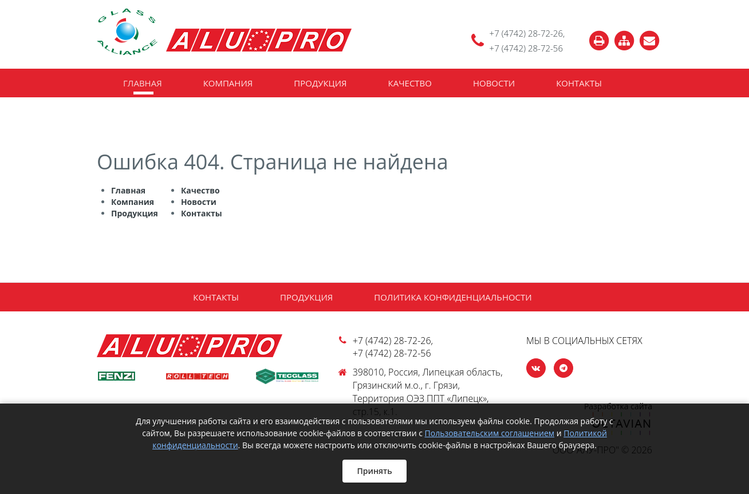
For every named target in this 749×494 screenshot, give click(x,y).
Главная (142, 83)
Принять (374, 470)
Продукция (320, 83)
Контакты (579, 83)
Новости (494, 83)
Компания (228, 83)
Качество (410, 83)
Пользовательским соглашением (490, 433)
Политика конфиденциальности (452, 297)
